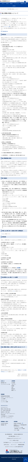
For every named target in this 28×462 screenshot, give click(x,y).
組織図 (12, 385)
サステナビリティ (16, 3)
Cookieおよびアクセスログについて (14, 438)
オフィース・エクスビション (6, 417)
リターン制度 (16, 430)
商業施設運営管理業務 (5, 396)
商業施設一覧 (3, 424)
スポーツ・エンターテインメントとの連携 (7, 398)
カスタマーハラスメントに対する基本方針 (13, 446)
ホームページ (6, 26)
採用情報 (15, 421)
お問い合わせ (6, 444)
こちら (2, 233)
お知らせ (3, 3)
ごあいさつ (13, 384)
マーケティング (4, 400)
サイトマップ (13, 444)
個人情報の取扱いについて (14, 436)
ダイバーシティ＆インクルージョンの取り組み (8, 414)
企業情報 (7, 3)
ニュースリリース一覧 (5, 384)
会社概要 (18, 267)
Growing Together (4, 423)
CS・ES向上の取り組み (5, 410)
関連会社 (13, 388)
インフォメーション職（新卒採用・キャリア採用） (19, 428)
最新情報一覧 (3, 382)
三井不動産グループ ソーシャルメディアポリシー (13, 442)
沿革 (12, 387)
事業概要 (11, 3)
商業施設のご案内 (23, 3)
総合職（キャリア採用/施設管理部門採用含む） (20, 425)
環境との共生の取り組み (6, 408)
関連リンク (13, 390)
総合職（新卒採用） (18, 423)
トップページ (3, 9)
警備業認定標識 (21, 444)
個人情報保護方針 (4, 31)
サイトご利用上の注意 (14, 440)
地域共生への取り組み (5, 412)
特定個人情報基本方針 (18, 434)
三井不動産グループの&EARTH (7, 416)
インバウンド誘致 (4, 401)
